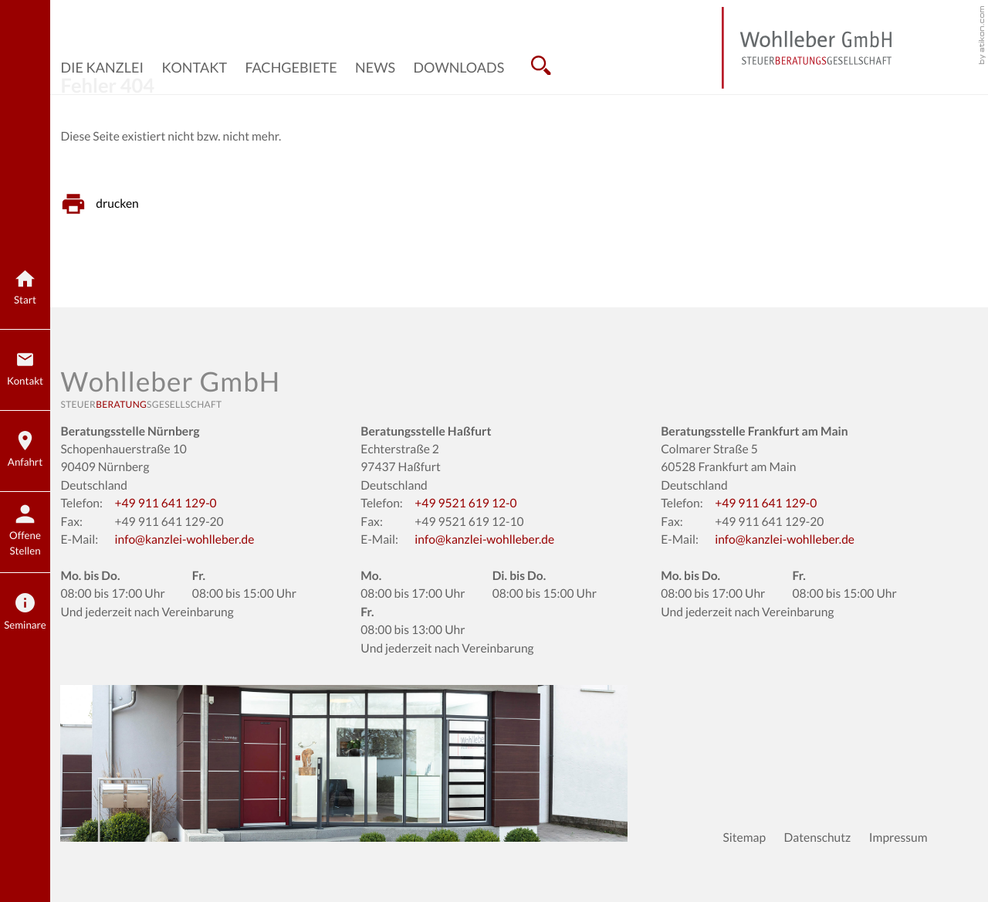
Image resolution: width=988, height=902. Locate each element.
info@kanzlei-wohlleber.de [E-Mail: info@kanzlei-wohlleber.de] (184, 540)
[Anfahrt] (25, 451)
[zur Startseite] (807, 48)
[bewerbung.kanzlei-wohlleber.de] (25, 532)
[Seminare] (25, 613)
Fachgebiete (291, 67)
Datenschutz (817, 838)
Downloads (458, 67)
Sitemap (744, 838)
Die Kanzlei (102, 67)
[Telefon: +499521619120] (465, 504)
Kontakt (195, 67)
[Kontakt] (25, 370)
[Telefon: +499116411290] (165, 504)
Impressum (898, 838)
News (375, 67)
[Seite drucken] (103, 204)
